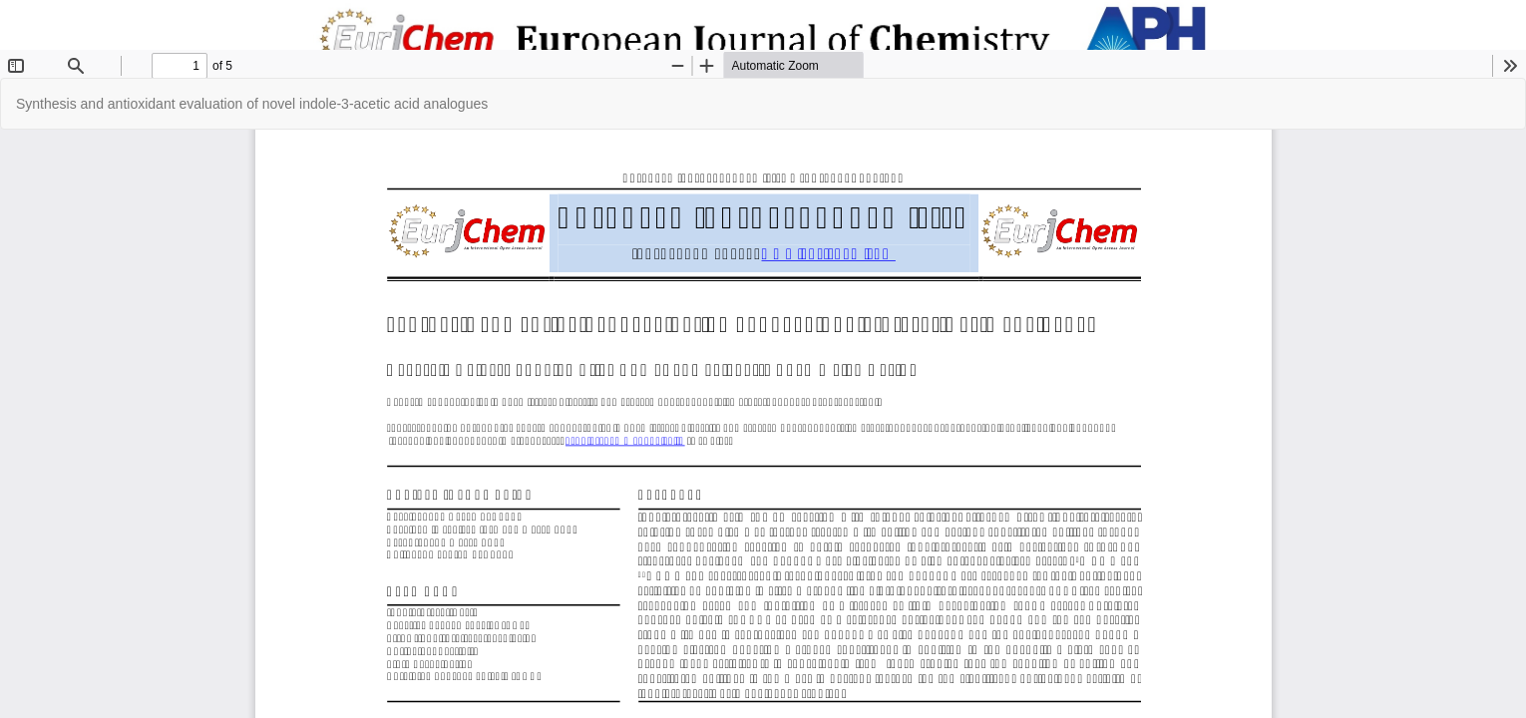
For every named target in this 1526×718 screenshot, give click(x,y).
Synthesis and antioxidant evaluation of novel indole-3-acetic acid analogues (252, 104)
